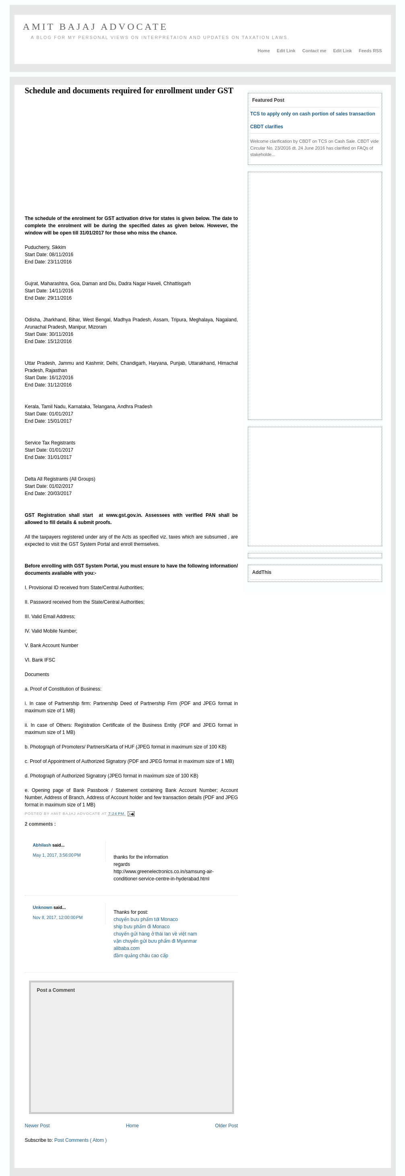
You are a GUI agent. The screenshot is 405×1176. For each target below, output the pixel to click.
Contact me (315, 50)
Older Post (226, 1126)
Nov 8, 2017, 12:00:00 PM (58, 917)
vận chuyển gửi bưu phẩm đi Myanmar (155, 941)
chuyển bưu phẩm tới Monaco (146, 919)
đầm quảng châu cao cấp (141, 955)
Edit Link (287, 50)
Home (264, 50)
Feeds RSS (370, 50)
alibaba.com (127, 948)
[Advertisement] (92, 156)
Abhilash (43, 845)
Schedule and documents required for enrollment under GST (129, 90)
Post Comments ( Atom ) (80, 1140)
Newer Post (37, 1126)
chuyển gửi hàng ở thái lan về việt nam (155, 934)
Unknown (43, 907)
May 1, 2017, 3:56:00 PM (57, 855)
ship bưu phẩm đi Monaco (142, 926)
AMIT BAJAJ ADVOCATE (95, 26)
